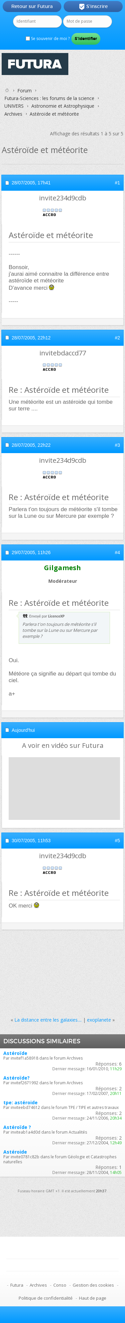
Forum (24, 90)
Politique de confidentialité (46, 1298)
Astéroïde (15, 1053)
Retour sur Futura (32, 6)
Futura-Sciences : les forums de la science (49, 98)
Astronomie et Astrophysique (62, 106)
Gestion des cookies (93, 1285)
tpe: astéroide (20, 1102)
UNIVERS (14, 106)
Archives (13, 114)
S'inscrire (93, 6)
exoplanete (99, 1020)
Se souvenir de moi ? (48, 38)
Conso (59, 1285)
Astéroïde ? (17, 1127)
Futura (16, 1285)
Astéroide (15, 1152)
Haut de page (92, 1298)
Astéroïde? (16, 1078)
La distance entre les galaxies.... (48, 1020)
